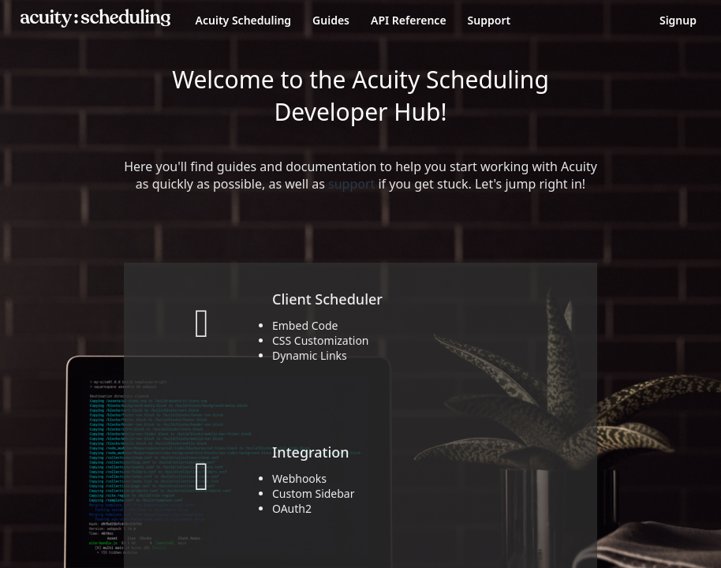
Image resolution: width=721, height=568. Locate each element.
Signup (678, 20)
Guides (330, 20)
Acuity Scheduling (244, 20)
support (351, 183)
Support (489, 20)
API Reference (408, 20)
